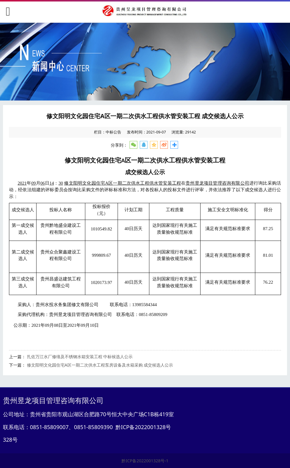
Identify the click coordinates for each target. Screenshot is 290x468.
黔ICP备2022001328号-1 (145, 461)
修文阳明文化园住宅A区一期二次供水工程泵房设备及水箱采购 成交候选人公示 (100, 365)
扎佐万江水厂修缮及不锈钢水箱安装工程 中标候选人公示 (80, 356)
